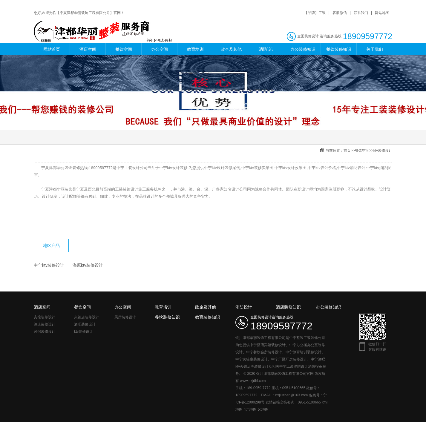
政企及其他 (231, 49)
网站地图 (382, 13)
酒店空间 (87, 49)
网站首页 (51, 49)
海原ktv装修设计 (88, 265)
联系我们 (361, 13)
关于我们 (374, 49)
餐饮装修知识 (338, 49)
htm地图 (250, 409)
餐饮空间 (123, 49)
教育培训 (195, 49)
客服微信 (339, 13)
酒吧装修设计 (85, 324)
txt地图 (263, 409)
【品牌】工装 (315, 13)
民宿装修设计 (44, 331)
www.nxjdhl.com (253, 381)
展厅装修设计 (125, 317)
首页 (347, 150)
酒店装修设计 (44, 324)
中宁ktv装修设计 (49, 265)
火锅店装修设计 (86, 317)
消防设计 (267, 49)
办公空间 (159, 49)
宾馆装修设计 (44, 317)
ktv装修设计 (382, 150)
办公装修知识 (302, 49)
